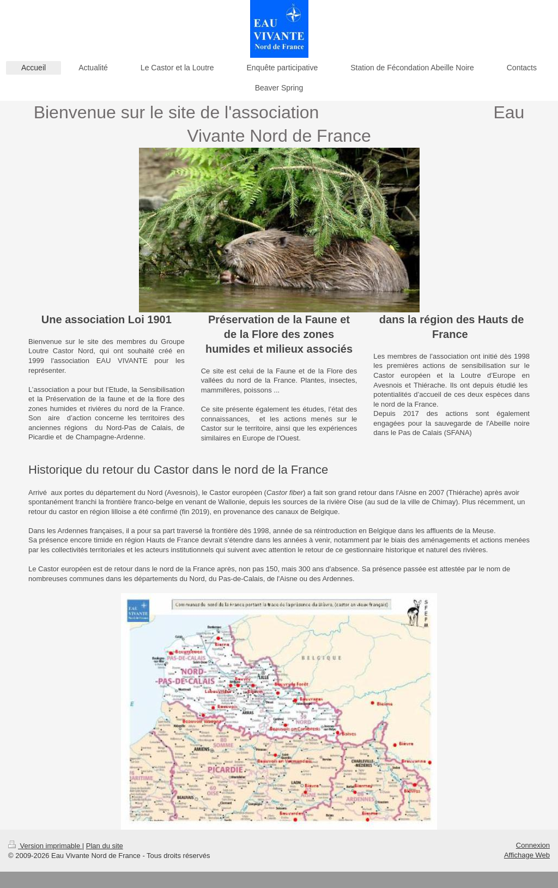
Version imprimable (45, 846)
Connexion (533, 845)
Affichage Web (527, 855)
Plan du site (104, 846)
